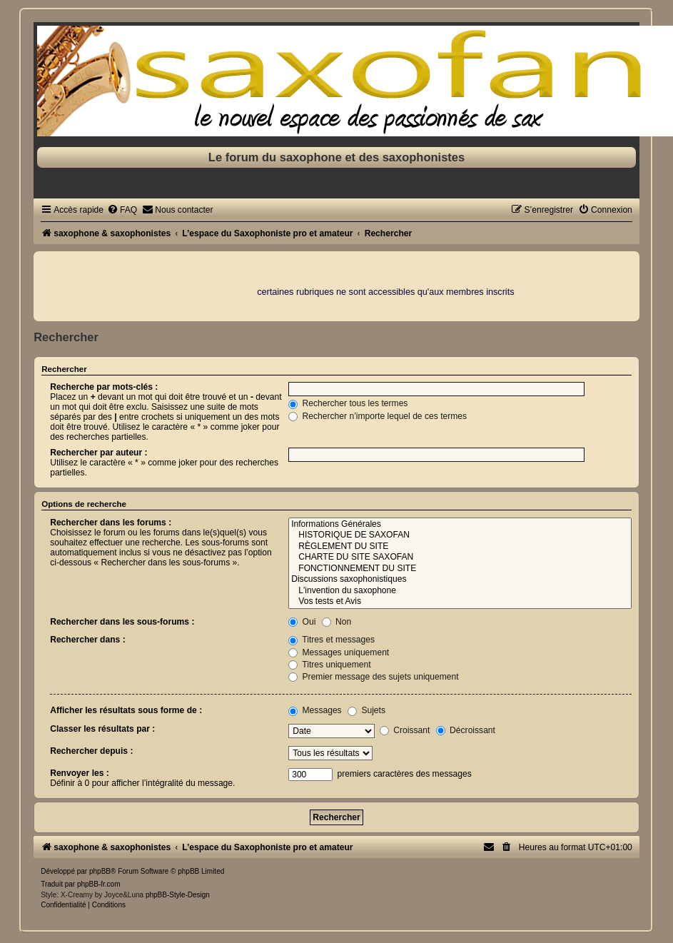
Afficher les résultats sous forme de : (126, 710)
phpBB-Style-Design (178, 895)
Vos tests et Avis (460, 601)
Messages (314, 710)
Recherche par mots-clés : (104, 387)
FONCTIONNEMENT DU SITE (460, 569)
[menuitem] (122, 210)
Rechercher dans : (88, 640)
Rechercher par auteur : (98, 453)
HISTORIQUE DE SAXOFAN (460, 535)
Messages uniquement (338, 652)
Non (337, 622)
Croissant (405, 730)
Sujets (366, 710)
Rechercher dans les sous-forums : (122, 622)
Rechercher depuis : (91, 751)
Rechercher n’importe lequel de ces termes (377, 416)
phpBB (100, 871)
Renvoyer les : (79, 773)
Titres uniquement (329, 665)
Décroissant (465, 730)
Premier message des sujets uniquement (373, 677)
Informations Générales (460, 524)
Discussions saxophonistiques (460, 579)
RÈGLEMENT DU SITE (460, 547)
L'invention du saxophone (460, 591)
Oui (301, 622)
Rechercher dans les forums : (110, 523)
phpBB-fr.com (99, 884)
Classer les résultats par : (102, 729)
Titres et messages (331, 640)
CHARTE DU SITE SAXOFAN (460, 557)
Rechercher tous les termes (348, 403)
